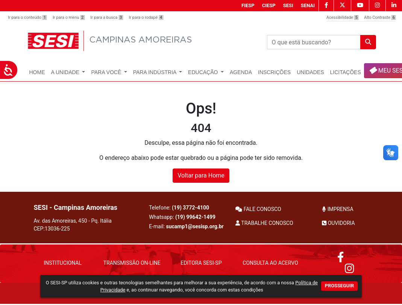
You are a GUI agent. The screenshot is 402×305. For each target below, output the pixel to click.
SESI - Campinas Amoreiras (76, 207)
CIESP (269, 5)
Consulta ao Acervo (270, 263)
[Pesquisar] (314, 42)
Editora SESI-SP (201, 263)
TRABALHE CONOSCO (264, 223)
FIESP (248, 5)
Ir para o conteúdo (27, 17)
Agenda (241, 72)
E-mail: (186, 226)
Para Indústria (155, 72)
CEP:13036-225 (52, 229)
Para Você (107, 72)
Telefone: (179, 208)
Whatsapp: (182, 217)
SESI (288, 5)
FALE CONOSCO (258, 209)
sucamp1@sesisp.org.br (195, 226)
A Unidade (66, 72)
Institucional (63, 263)
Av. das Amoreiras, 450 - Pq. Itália (73, 225)
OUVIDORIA (338, 223)
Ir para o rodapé (146, 17)
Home (37, 72)
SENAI (308, 5)
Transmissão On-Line (132, 263)
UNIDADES (310, 72)
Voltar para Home (201, 175)
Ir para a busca (106, 17)
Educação (203, 72)
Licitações (345, 72)
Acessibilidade (342, 17)
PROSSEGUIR (339, 285)
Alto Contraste (380, 17)
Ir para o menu (69, 17)
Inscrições (274, 72)
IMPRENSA (337, 209)
